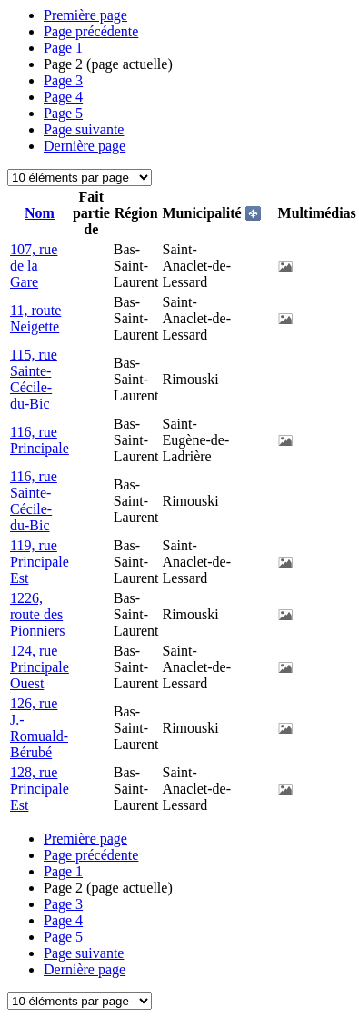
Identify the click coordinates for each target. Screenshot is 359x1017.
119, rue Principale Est (39, 562)
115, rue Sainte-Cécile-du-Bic (33, 379)
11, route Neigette (35, 318)
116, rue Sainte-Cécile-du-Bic (33, 501)
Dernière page (84, 145)
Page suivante (84, 129)
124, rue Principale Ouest (39, 667)
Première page (85, 15)
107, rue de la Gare (33, 266)
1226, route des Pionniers (37, 614)
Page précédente (91, 31)
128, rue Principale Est (39, 789)
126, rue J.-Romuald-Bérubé (39, 728)
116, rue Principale (39, 440)
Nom (40, 213)
